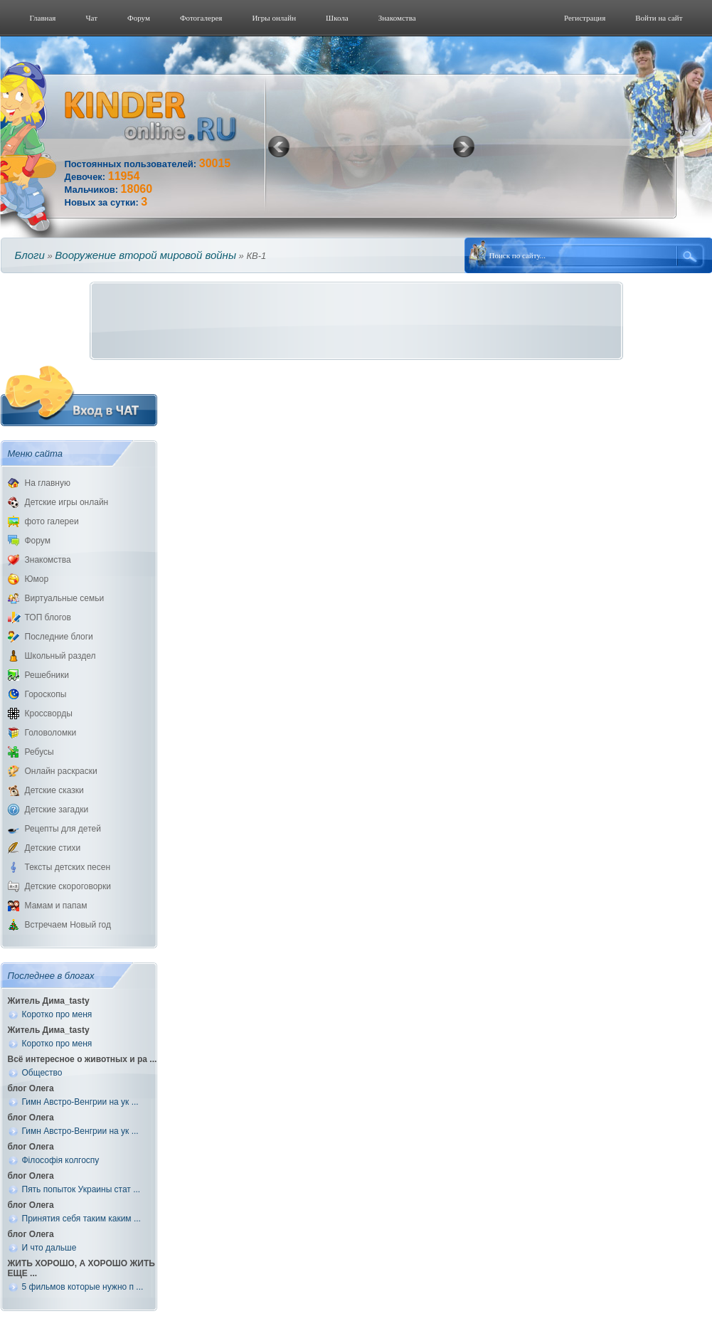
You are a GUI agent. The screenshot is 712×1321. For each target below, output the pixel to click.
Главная (43, 18)
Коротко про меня (57, 1014)
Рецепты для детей (63, 829)
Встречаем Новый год (68, 925)
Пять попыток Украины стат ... (81, 1189)
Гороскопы (46, 694)
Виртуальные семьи (65, 598)
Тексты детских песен (68, 867)
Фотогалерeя (201, 18)
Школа (337, 18)
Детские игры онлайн (67, 502)
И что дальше (49, 1248)
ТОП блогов (48, 617)
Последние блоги (59, 637)
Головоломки (51, 733)
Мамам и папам (56, 906)
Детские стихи (53, 848)
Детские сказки (54, 790)
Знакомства (397, 18)
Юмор (37, 579)
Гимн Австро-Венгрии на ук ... (80, 1102)
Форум (138, 18)
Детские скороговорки (68, 886)
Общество (42, 1073)
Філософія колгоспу (61, 1160)
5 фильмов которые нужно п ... (83, 1287)
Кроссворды (49, 713)
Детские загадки (57, 810)
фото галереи (52, 521)
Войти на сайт (658, 18)
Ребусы (39, 752)
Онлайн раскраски (61, 771)
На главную (47, 483)
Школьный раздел (60, 656)
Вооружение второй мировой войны (145, 255)
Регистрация (584, 18)
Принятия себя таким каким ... (81, 1219)
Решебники (47, 675)
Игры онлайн (274, 18)
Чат (91, 18)
